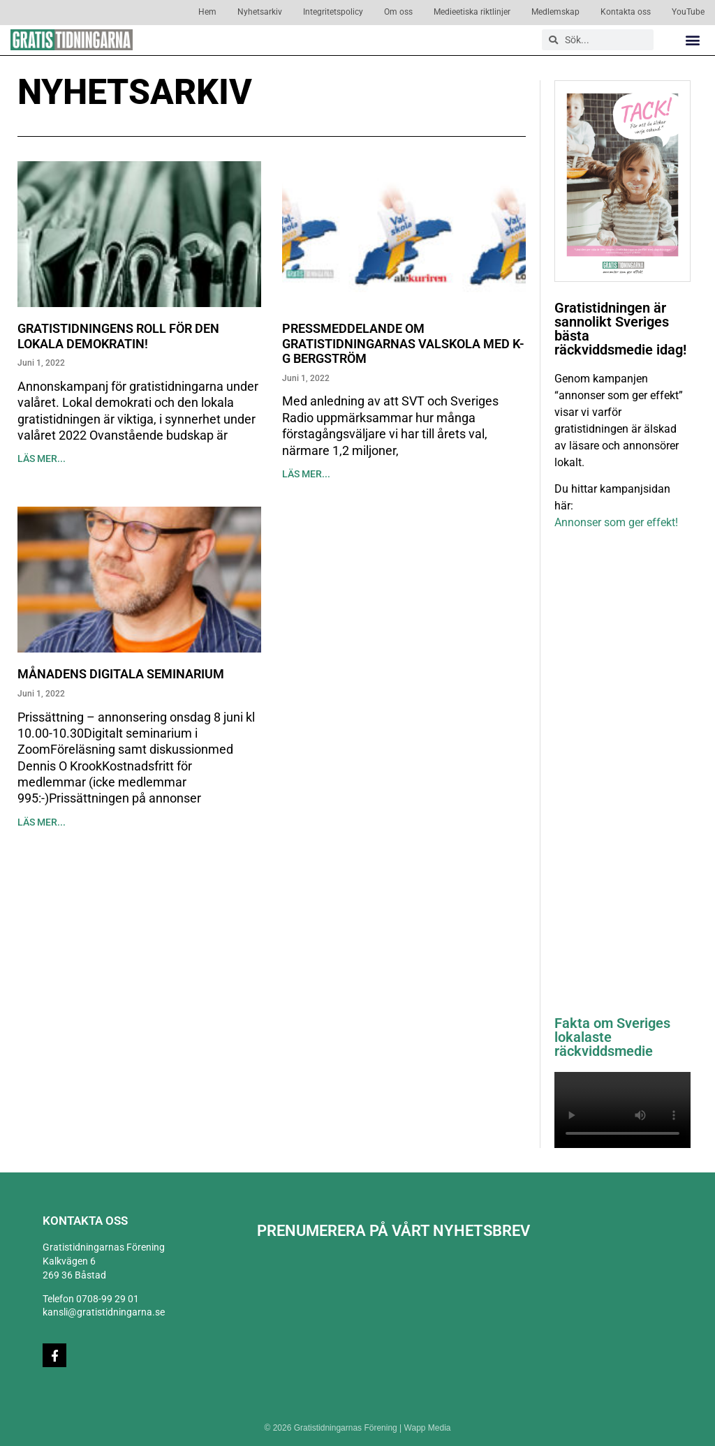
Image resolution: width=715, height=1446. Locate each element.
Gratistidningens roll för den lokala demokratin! (118, 336)
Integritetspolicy (333, 12)
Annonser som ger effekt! (616, 522)
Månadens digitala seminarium (120, 673)
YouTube (688, 12)
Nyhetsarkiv (259, 12)
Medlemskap (555, 12)
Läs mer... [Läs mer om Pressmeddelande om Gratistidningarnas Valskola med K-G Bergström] (306, 473)
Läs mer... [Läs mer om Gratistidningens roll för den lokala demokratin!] (41, 458)
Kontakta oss (625, 12)
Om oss (398, 12)
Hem (207, 12)
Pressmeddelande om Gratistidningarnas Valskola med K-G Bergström (403, 343)
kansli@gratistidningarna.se (104, 1312)
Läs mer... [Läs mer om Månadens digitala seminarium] (41, 822)
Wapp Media (427, 1428)
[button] (693, 40)
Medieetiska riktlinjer (472, 12)
